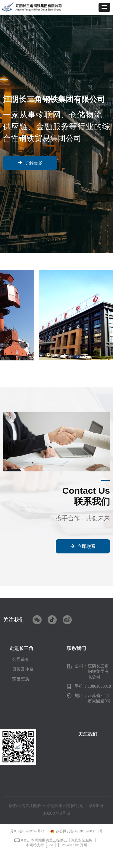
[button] (104, 7)
